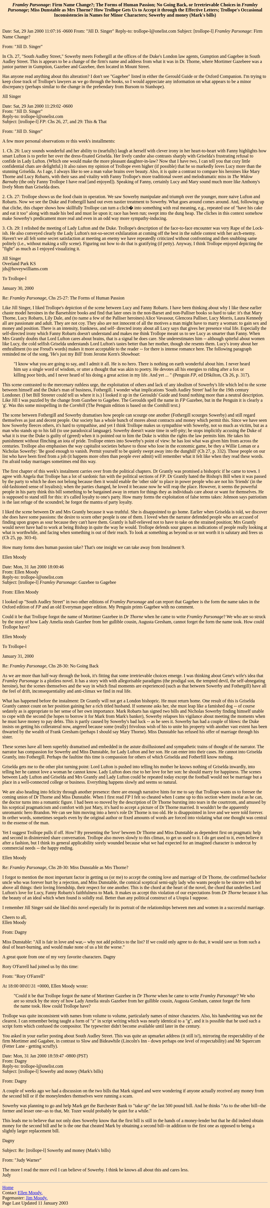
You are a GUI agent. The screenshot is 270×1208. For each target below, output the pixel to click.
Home (7, 1187)
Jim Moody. (36, 1197)
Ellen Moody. (30, 1192)
